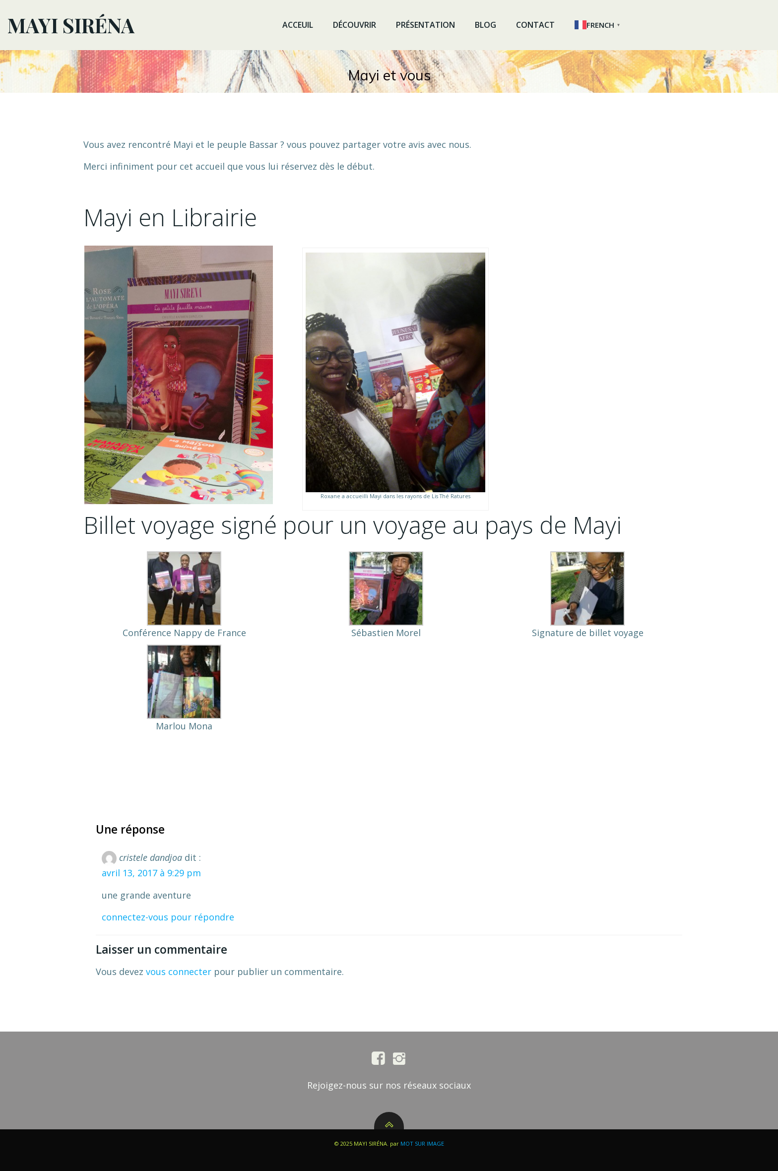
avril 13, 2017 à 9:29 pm (151, 873)
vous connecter (178, 971)
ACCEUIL (297, 24)
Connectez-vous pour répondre (168, 917)
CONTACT (535, 24)
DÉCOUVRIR (354, 24)
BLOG (485, 24)
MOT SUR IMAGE (422, 1143)
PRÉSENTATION (425, 24)
